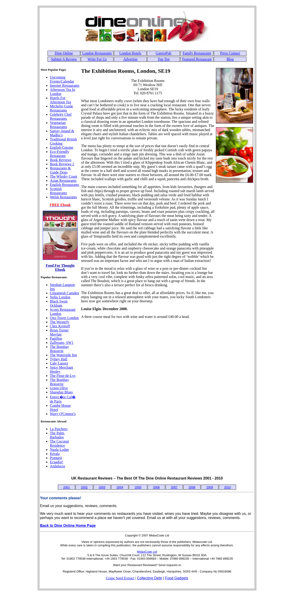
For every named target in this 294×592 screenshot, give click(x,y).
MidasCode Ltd (147, 551)
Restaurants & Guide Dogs (60, 170)
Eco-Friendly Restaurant (59, 154)
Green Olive (59, 388)
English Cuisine (61, 147)
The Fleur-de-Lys (62, 376)
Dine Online (64, 53)
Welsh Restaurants (63, 197)
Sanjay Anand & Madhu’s (62, 133)
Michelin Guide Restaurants (61, 108)
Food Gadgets (176, 578)
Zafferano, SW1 (62, 343)
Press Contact (230, 53)
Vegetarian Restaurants (58, 125)
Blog (230, 59)
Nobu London (60, 297)
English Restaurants (64, 185)
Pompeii (56, 458)
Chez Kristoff (60, 326)
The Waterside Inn (63, 355)
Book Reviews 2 (62, 164)
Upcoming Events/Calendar (62, 79)
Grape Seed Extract (120, 578)
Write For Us (97, 59)
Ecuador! (56, 462)
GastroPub (163, 53)
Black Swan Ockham (59, 303)
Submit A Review (64, 59)
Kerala (55, 454)
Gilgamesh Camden (64, 293)
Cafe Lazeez (59, 363)
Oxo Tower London (64, 318)
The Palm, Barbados (57, 435)
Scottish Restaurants (58, 191)
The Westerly (59, 322)
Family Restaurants (197, 53)
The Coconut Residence (59, 443)
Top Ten (164, 59)
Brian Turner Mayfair (59, 332)
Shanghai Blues (61, 392)
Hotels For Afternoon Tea (60, 100)
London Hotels (130, 53)
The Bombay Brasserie (59, 349)
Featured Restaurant (197, 59)
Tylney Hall (58, 359)
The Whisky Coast (63, 176)
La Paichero (59, 429)
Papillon (56, 338)
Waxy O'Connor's (63, 414)
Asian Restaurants (63, 180)
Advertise (130, 59)
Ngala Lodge (59, 450)
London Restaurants (97, 53)
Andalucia (57, 466)
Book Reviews (60, 160)
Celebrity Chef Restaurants (61, 116)
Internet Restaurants (64, 85)
